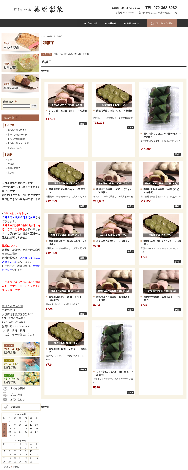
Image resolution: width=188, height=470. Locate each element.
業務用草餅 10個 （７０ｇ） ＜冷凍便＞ (162, 243)
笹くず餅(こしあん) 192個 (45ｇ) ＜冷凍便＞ (162, 135)
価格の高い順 (74, 54)
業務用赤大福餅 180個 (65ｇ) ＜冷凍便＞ (68, 243)
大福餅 (11, 164)
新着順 (85, 54)
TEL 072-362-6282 (161, 8)
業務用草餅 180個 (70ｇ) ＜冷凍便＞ (67, 191)
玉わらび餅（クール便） (19, 143)
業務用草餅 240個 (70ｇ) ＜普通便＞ (114, 112)
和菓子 (8, 154)
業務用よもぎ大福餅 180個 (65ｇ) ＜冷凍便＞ (162, 191)
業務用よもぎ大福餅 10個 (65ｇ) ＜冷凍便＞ (114, 298)
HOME (43, 36)
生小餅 (11, 172)
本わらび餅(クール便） (18, 134)
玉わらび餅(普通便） (17, 139)
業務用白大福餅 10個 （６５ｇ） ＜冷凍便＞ (67, 298)
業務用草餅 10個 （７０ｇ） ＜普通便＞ (68, 350)
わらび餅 (9, 125)
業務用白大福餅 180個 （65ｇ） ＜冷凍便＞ (115, 191)
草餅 (10, 159)
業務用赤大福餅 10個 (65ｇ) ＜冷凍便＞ (162, 298)
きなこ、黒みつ (15, 147)
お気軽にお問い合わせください (126, 8)
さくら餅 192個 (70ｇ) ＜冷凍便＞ (68, 112)
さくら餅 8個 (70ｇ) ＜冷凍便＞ (113, 241)
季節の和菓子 (14, 168)
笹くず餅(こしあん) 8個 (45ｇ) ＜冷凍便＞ (115, 373)
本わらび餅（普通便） (18, 130)
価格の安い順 (60, 54)
